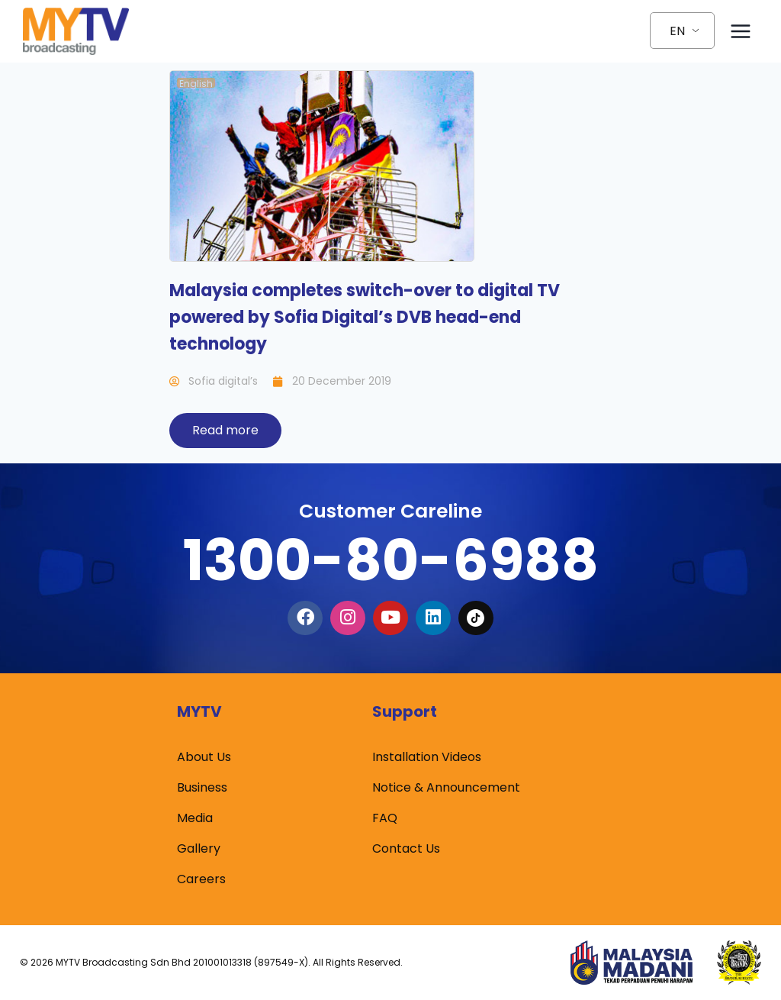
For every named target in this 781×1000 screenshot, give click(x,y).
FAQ (384, 818)
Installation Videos (426, 757)
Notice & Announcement (446, 788)
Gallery (198, 849)
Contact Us (406, 849)
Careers (201, 880)
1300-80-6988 (390, 560)
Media (195, 818)
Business (202, 788)
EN (677, 31)
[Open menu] (740, 31)
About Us (204, 757)
